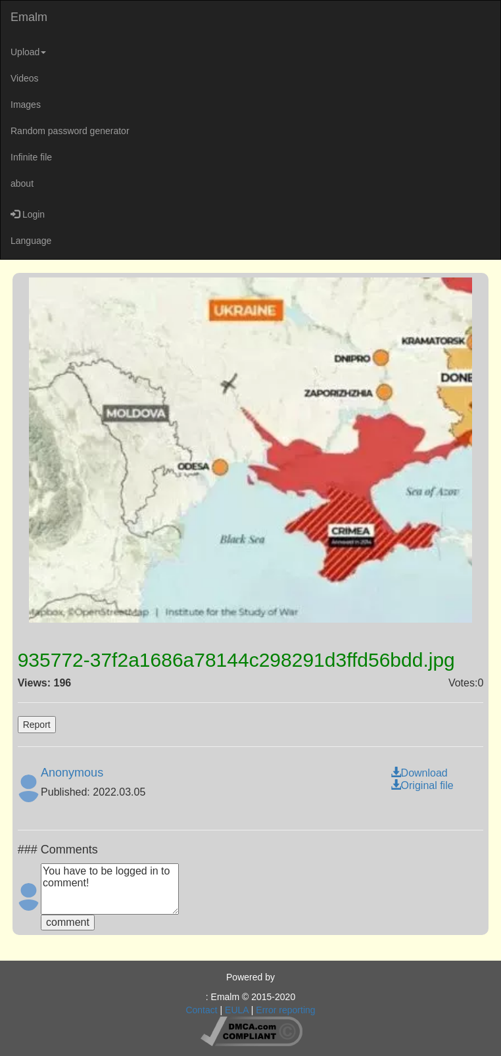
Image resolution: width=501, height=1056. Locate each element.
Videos (25, 78)
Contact (201, 1010)
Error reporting (285, 1010)
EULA (237, 1010)
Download (419, 773)
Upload (28, 52)
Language (31, 240)
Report (37, 724)
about (22, 183)
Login (28, 214)
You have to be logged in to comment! (110, 889)
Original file (422, 785)
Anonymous (72, 772)
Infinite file (31, 157)
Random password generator (70, 131)
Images (26, 104)
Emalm (29, 17)
